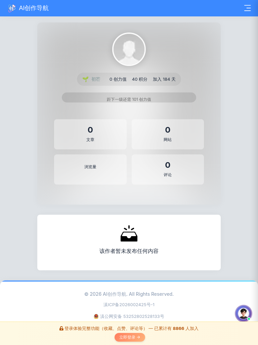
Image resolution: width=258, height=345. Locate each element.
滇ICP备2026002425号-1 (129, 304)
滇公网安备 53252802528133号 (129, 316)
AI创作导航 (114, 294)
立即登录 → (129, 337)
